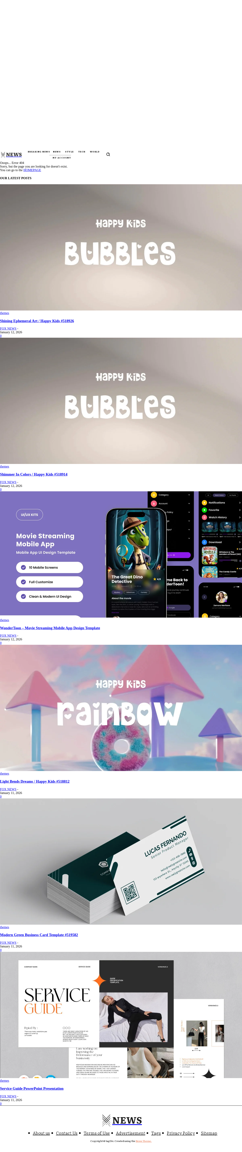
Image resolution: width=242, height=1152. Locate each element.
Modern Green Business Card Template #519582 (39, 935)
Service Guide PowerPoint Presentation (32, 1088)
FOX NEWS (8, 328)
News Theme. (144, 1141)
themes (4, 313)
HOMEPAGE (32, 170)
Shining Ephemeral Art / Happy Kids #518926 (37, 321)
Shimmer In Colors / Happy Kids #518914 (33, 474)
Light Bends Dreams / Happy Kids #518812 (35, 781)
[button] (108, 154)
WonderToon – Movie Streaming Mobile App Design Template (50, 628)
